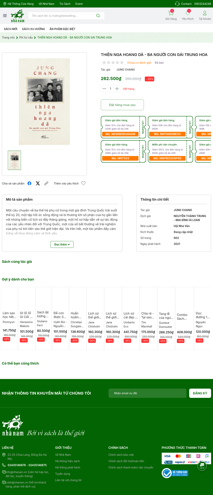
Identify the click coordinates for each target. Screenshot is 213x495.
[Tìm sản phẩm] (66, 16)
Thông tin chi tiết (154, 199)
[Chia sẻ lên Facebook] (29, 183)
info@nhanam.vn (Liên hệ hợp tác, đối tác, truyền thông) (27, 458)
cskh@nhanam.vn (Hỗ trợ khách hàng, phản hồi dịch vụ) (26, 468)
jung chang (126, 69)
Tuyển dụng (62, 458)
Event (79, 3)
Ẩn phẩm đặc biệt (62, 29)
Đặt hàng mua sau (122, 105)
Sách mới (10, 29)
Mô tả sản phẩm (19, 199)
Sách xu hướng (33, 29)
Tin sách (64, 3)
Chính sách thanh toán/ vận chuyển (131, 451)
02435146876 (17, 449)
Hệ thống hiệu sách (67, 445)
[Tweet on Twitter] (37, 183)
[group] (44, 101)
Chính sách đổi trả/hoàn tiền (126, 445)
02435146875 (38, 449)
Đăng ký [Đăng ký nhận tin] (200, 393)
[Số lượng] (110, 88)
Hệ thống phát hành (67, 451)
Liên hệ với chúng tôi (68, 464)
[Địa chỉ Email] (147, 393)
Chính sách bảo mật (121, 439)
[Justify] (98, 15)
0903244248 (202, 3)
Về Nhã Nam (46, 3)
